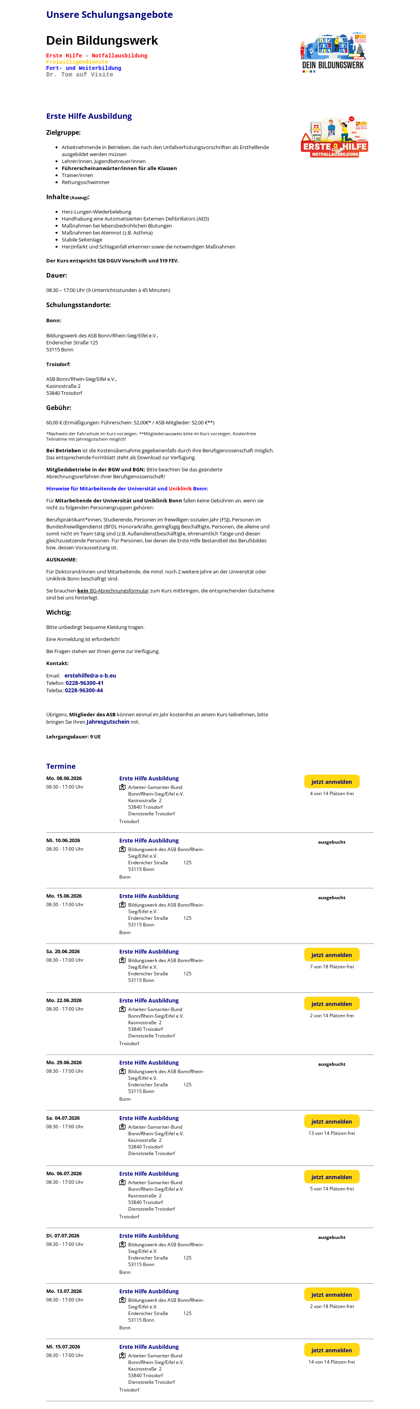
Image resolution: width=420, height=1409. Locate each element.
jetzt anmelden (332, 781)
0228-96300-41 (85, 682)
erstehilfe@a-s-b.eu (90, 675)
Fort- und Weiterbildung (83, 68)
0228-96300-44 (84, 690)
